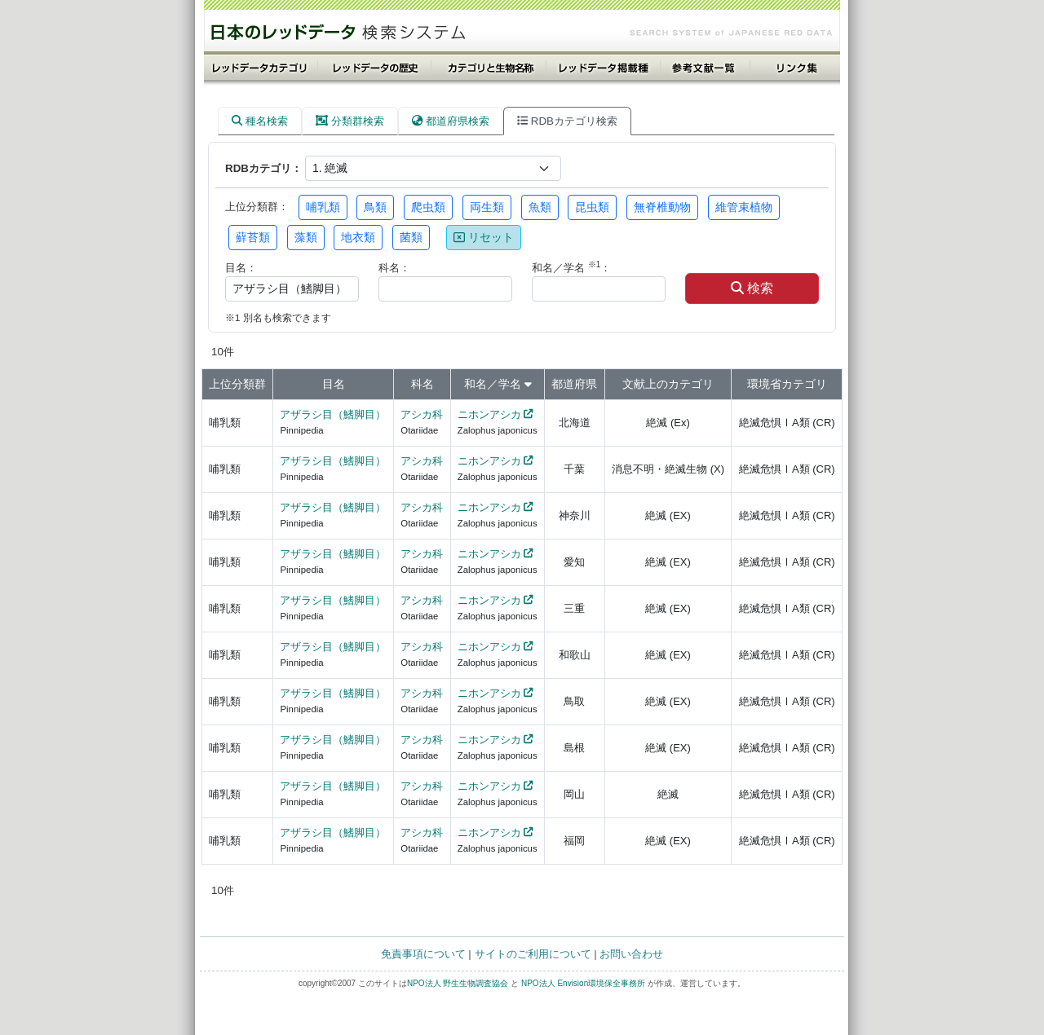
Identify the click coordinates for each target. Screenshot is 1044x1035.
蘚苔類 (253, 237)
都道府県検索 (450, 121)
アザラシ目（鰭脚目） (333, 414)
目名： (241, 268)
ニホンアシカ (489, 414)
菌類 (411, 237)
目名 (333, 383)
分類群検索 (350, 121)
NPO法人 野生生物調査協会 (457, 983)
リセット (483, 237)
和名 (475, 383)
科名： (394, 268)
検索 (752, 288)
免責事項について (423, 954)
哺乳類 (323, 207)
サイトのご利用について (533, 954)
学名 (509, 383)
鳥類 (375, 207)
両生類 (487, 207)
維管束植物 (743, 207)
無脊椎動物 (662, 207)
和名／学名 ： (571, 267)
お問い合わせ (631, 954)
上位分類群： (257, 206)
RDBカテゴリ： (263, 168)
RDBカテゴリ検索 (567, 121)
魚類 (540, 207)
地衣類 (358, 237)
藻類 (305, 237)
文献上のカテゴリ (668, 383)
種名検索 (260, 121)
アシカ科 (421, 414)
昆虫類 (592, 207)
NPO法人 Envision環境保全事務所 (583, 983)
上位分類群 (237, 383)
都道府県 (574, 383)
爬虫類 (428, 207)
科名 (422, 383)
